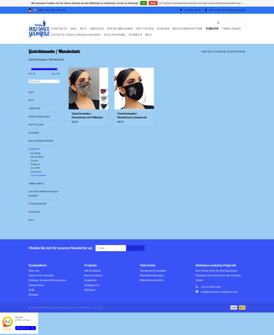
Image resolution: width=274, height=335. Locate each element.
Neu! (148, 34)
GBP (46, 10)
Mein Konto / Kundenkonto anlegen (225, 10)
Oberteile (97, 28)
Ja (143, 3)
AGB (31, 289)
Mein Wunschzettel (151, 280)
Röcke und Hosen (120, 28)
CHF (58, 10)
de (30, 10)
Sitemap (33, 294)
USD (52, 10)
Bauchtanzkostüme (187, 28)
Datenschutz (36, 285)
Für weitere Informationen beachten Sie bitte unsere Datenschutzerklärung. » (201, 3)
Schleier (163, 28)
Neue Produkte (93, 275)
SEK (64, 10)
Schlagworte (91, 285)
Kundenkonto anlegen (153, 270)
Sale (73, 28)
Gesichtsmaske (236, 51)
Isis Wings (36, 153)
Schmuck (135, 34)
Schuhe (34, 160)
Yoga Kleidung (115, 34)
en (35, 10)
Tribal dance (231, 28)
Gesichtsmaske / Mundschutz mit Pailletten (87, 115)
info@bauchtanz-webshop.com (219, 291)
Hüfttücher (145, 28)
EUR (40, 10)
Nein (153, 3)
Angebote (90, 280)
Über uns (34, 270)
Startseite (59, 28)
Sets (83, 28)
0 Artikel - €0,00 (190, 10)
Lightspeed (97, 307)
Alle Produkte (92, 270)
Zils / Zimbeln (37, 156)
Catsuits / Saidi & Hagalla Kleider (75, 34)
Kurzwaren (36, 171)
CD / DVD (35, 168)
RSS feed (89, 289)
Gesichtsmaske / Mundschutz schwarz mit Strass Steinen (132, 115)
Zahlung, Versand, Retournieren (47, 280)
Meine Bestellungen (152, 275)
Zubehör (212, 28)
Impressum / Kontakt (41, 275)
